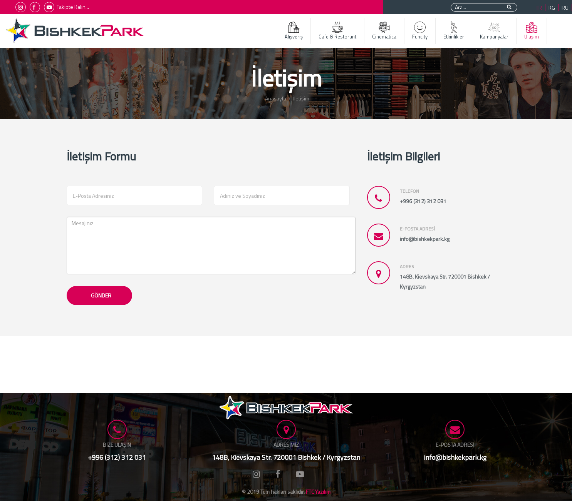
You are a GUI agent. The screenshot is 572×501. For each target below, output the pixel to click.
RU (565, 7)
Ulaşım (531, 31)
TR (539, 7)
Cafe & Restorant (337, 31)
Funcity (420, 31)
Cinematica (384, 31)
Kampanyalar (494, 31)
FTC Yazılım (318, 492)
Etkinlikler (453, 31)
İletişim (301, 98)
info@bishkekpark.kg (455, 457)
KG (552, 7)
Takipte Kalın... (73, 7)
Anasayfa (275, 98)
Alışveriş (294, 31)
